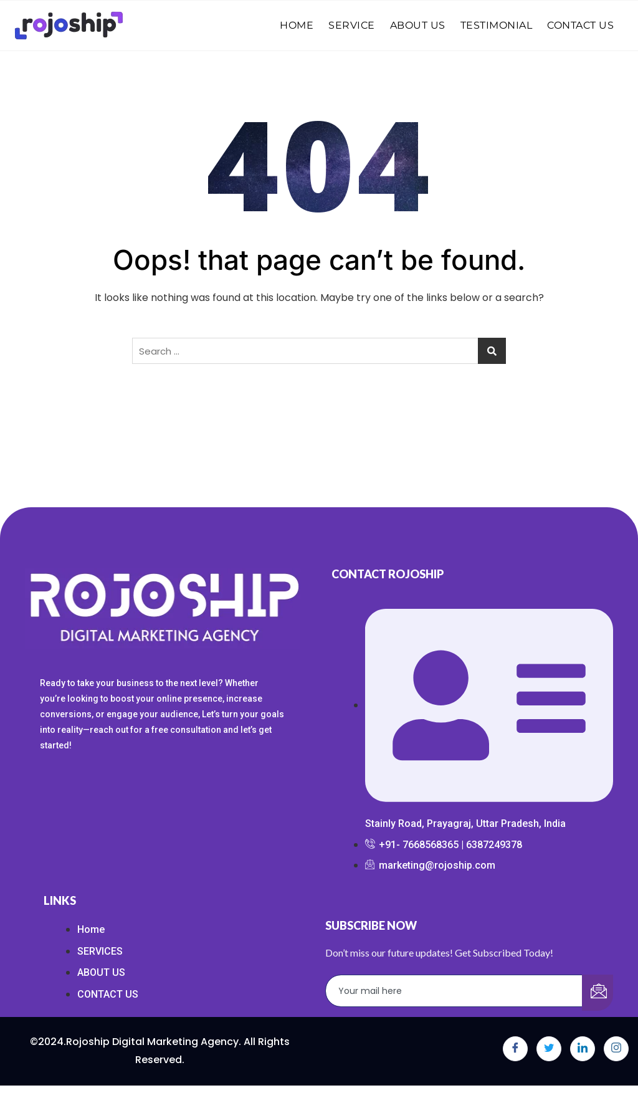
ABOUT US (417, 25)
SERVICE (351, 25)
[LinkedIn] (582, 1048)
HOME (296, 25)
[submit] (597, 993)
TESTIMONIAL (496, 25)
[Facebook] (515, 1048)
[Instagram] (616, 1048)
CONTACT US (580, 25)
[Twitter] (548, 1048)
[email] (454, 991)
